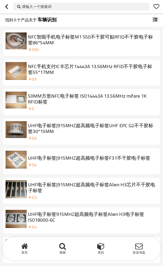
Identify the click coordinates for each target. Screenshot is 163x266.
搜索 (62, 252)
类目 (101, 252)
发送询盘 (139, 252)
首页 (24, 252)
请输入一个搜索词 (37, 6)
